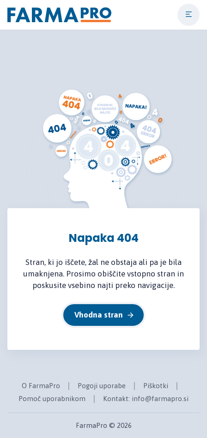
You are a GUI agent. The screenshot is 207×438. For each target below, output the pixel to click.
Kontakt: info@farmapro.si (146, 398)
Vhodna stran (104, 314)
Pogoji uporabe (102, 386)
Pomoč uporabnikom (51, 398)
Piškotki (155, 386)
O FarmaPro (41, 386)
